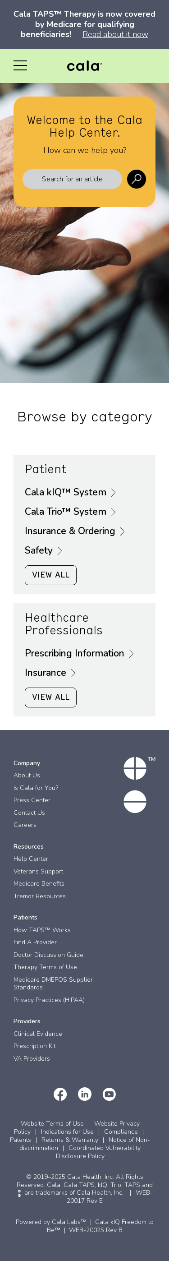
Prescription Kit (34, 1046)
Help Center (31, 859)
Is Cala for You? (36, 788)
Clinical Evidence (38, 1034)
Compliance (121, 1131)
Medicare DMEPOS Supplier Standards (53, 983)
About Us (27, 775)
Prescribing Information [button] (74, 654)
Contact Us (29, 812)
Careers (25, 825)
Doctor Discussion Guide (48, 955)
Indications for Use (67, 1131)
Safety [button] (39, 551)
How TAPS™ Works (42, 930)
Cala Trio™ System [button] (65, 512)
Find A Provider (35, 942)
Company (27, 763)
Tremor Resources (40, 896)
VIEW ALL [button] (50, 575)
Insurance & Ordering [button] (70, 531)
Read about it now (115, 34)
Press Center (32, 800)
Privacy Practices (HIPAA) (49, 1000)
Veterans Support (38, 871)
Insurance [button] (45, 673)
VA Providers (32, 1058)
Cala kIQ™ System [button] (65, 493)
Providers (27, 1021)
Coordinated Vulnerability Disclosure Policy (98, 1152)
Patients (25, 917)
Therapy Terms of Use (45, 967)
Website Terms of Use (52, 1123)
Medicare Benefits (39, 883)
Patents (20, 1140)
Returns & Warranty (69, 1140)
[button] (20, 65)
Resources (29, 846)
